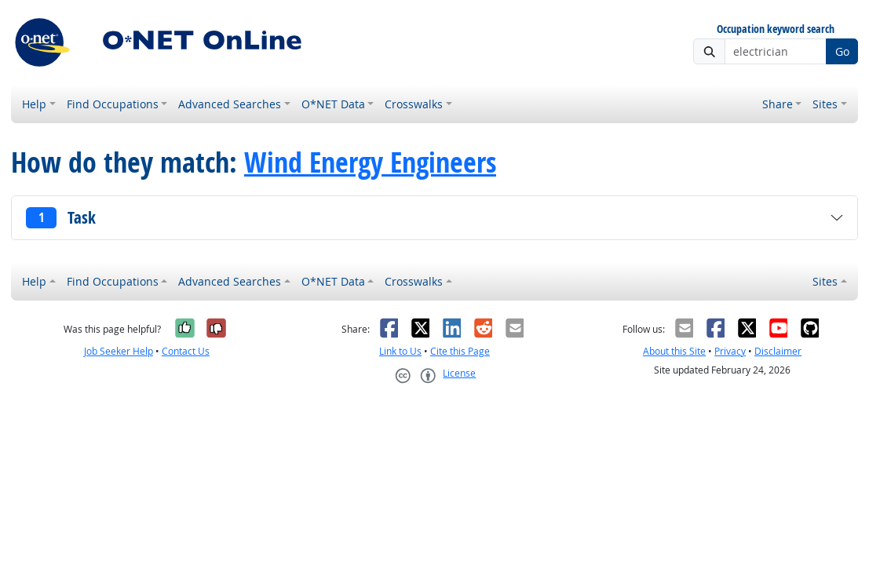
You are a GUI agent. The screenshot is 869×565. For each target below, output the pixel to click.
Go (842, 51)
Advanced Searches (229, 104)
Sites (825, 104)
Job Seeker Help (118, 351)
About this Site (674, 351)
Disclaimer (777, 351)
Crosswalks (414, 104)
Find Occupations (113, 104)
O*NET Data (333, 104)
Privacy (730, 351)
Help (34, 104)
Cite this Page (460, 351)
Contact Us (186, 351)
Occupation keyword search (775, 29)
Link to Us (400, 351)
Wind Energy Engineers (370, 162)
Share (777, 104)
